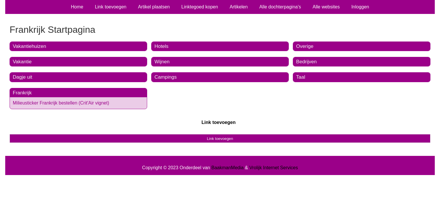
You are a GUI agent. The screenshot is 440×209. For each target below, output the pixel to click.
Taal (300, 77)
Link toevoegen (111, 6)
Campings (165, 77)
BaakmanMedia (227, 167)
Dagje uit (22, 77)
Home (77, 6)
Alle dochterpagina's (280, 6)
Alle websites (326, 6)
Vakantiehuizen (29, 46)
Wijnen (161, 61)
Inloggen (360, 6)
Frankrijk (22, 93)
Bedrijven (306, 61)
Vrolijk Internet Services (273, 167)
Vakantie (22, 61)
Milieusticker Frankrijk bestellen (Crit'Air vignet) (61, 102)
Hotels (161, 46)
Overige (304, 46)
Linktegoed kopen (199, 6)
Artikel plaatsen (153, 6)
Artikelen (239, 6)
